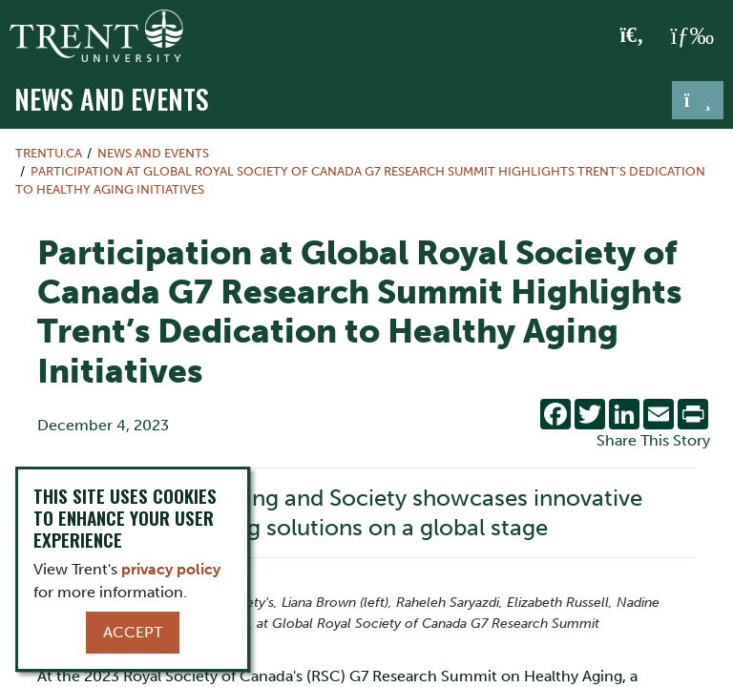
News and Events (111, 98)
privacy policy (170, 569)
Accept (132, 632)
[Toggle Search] (632, 36)
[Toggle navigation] (697, 100)
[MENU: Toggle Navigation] (691, 36)
